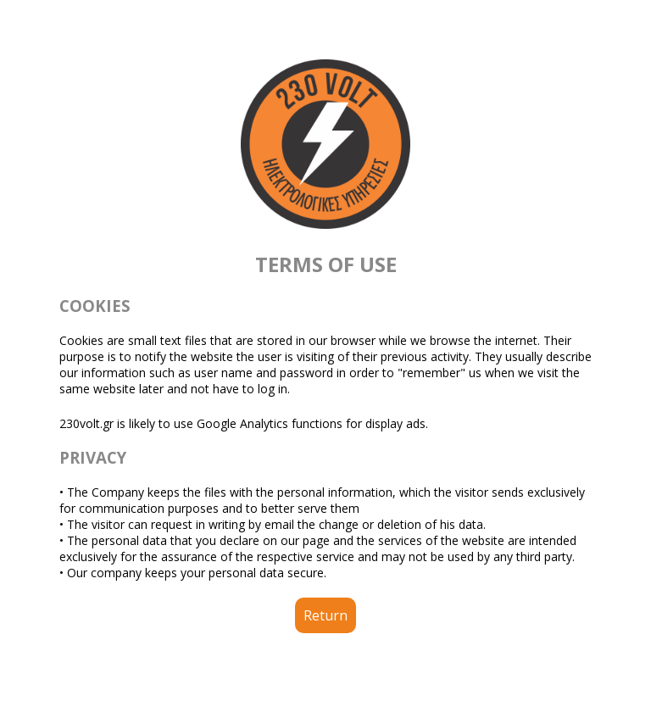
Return (325, 615)
